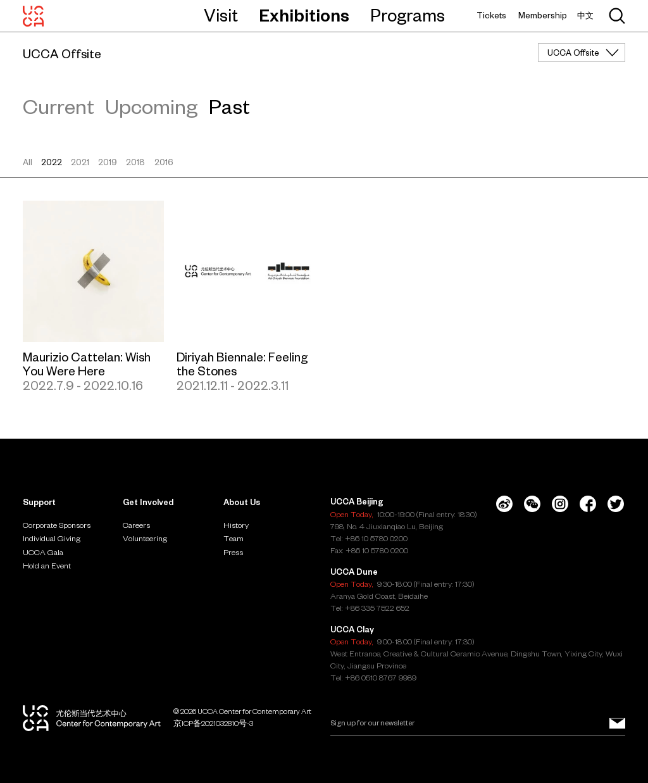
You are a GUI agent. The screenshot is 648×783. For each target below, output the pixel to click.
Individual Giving (51, 538)
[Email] (477, 723)
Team (233, 538)
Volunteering (145, 538)
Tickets (491, 15)
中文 (585, 15)
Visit (221, 15)
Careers (136, 524)
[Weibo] (504, 503)
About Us (241, 502)
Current (58, 107)
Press (233, 552)
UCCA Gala (43, 552)
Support (39, 502)
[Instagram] (560, 503)
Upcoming (151, 107)
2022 (51, 162)
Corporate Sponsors (56, 524)
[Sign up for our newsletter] (617, 723)
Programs (407, 15)
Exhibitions (304, 15)
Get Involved (148, 502)
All (27, 162)
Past (229, 107)
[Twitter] (616, 503)
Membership (542, 15)
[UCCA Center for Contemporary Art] (33, 16)
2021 (80, 162)
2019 (107, 162)
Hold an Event (47, 565)
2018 (135, 162)
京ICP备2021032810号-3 (213, 723)
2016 (163, 162)
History (236, 524)
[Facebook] (588, 503)
